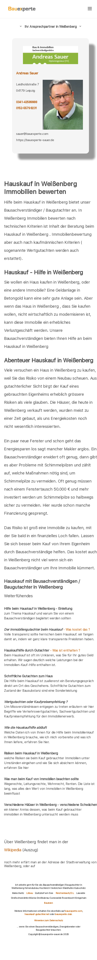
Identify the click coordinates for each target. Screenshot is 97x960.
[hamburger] (90, 9)
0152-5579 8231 (26, 108)
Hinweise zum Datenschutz (48, 920)
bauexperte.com (73, 911)
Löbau (29, 893)
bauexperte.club (63, 914)
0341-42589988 (26, 102)
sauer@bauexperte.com (32, 134)
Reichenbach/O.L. (65, 893)
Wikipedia (13, 849)
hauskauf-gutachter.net (37, 914)
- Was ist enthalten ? (42, 650)
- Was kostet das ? (47, 629)
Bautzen (48, 903)
